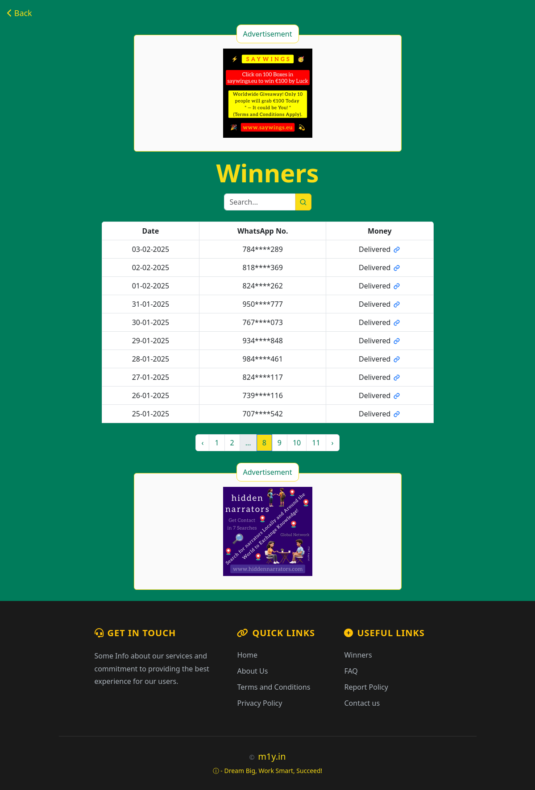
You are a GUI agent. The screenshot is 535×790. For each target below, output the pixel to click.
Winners (358, 655)
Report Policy (366, 687)
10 (297, 443)
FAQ (350, 671)
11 (316, 443)
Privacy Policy (259, 703)
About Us (252, 671)
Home (247, 655)
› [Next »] (333, 443)
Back (19, 13)
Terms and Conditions (273, 687)
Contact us (362, 703)
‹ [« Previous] (202, 443)
